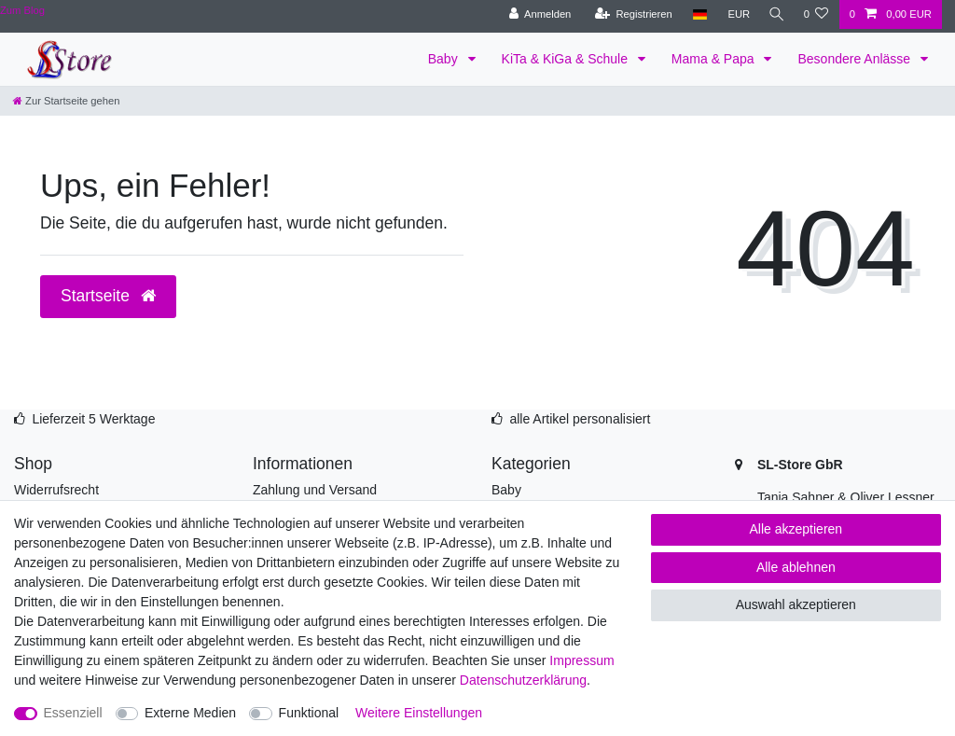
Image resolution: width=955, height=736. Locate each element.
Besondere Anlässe (855, 58)
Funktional (309, 712)
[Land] (695, 14)
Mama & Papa (714, 58)
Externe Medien (190, 712)
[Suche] (774, 14)
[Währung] (734, 14)
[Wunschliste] (815, 14)
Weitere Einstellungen (418, 712)
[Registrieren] (629, 14)
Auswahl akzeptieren (796, 604)
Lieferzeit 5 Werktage (93, 418)
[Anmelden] (535, 14)
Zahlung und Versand (315, 489)
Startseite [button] (108, 295)
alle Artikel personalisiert (579, 418)
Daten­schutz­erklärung (523, 680)
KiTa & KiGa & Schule (566, 58)
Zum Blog (22, 10)
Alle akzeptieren (796, 528)
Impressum (581, 660)
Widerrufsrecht (56, 489)
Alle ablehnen (796, 567)
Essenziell (73, 712)
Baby (445, 58)
